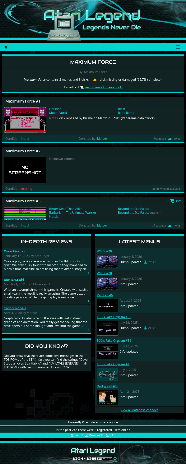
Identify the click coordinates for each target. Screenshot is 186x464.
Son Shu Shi (14, 280)
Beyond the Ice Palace (133, 209)
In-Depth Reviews (46, 242)
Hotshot (55, 109)
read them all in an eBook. (104, 87)
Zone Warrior (15, 251)
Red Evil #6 (105, 295)
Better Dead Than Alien (66, 209)
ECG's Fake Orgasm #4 (113, 364)
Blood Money (15, 308)
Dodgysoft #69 (107, 386)
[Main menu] (178, 47)
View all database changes (139, 410)
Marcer (102, 138)
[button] (175, 201)
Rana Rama (126, 113)
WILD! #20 (104, 251)
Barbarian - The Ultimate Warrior (72, 212)
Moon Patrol (58, 113)
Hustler (54, 216)
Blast (121, 109)
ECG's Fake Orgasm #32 (114, 317)
